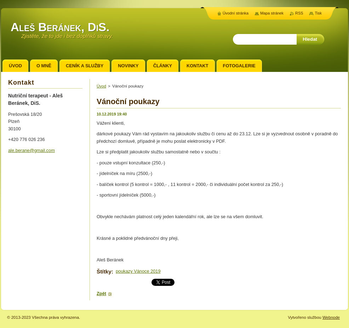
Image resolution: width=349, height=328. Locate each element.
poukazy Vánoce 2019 (138, 271)
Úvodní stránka (235, 13)
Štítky (104, 271)
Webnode (331, 317)
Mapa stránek (272, 13)
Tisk (318, 13)
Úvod (101, 86)
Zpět (101, 293)
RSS (299, 13)
